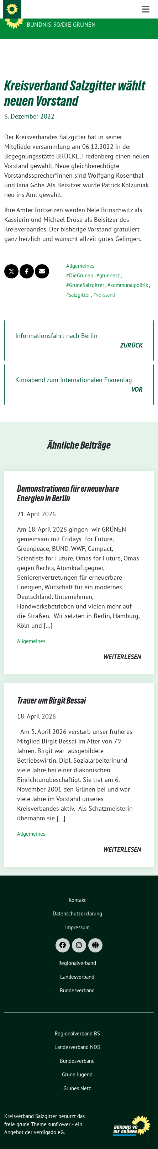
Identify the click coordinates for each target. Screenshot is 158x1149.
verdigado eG (49, 1121)
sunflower (59, 1113)
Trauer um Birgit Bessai (51, 689)
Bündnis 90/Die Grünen (61, 24)
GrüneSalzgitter (86, 274)
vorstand (105, 283)
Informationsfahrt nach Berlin (79, 329)
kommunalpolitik (129, 274)
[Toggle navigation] (145, 50)
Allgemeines (80, 254)
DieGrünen (81, 264)
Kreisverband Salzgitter (70, 15)
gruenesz (109, 264)
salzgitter (79, 283)
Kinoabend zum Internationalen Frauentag (79, 374)
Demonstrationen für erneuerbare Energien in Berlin (68, 482)
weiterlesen (122, 646)
